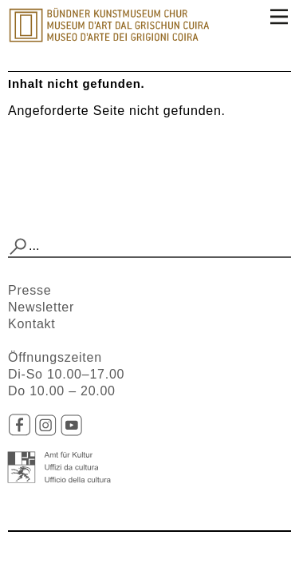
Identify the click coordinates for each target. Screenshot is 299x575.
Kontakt (32, 324)
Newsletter (41, 307)
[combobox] (149, 247)
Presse (29, 290)
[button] (18, 247)
